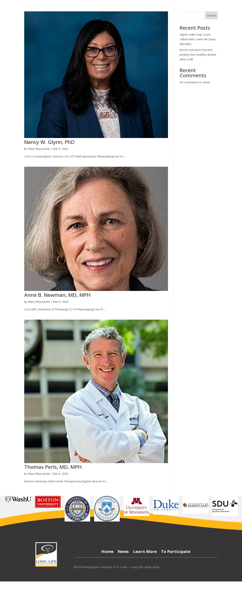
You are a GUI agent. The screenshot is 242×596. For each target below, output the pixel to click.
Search (211, 15)
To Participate (175, 551)
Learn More (145, 551)
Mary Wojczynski (39, 149)
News (123, 551)
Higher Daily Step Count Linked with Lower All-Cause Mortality (198, 39)
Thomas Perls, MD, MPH (53, 466)
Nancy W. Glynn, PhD (49, 141)
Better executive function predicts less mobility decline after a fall (198, 54)
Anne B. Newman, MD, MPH (57, 294)
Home (107, 551)
